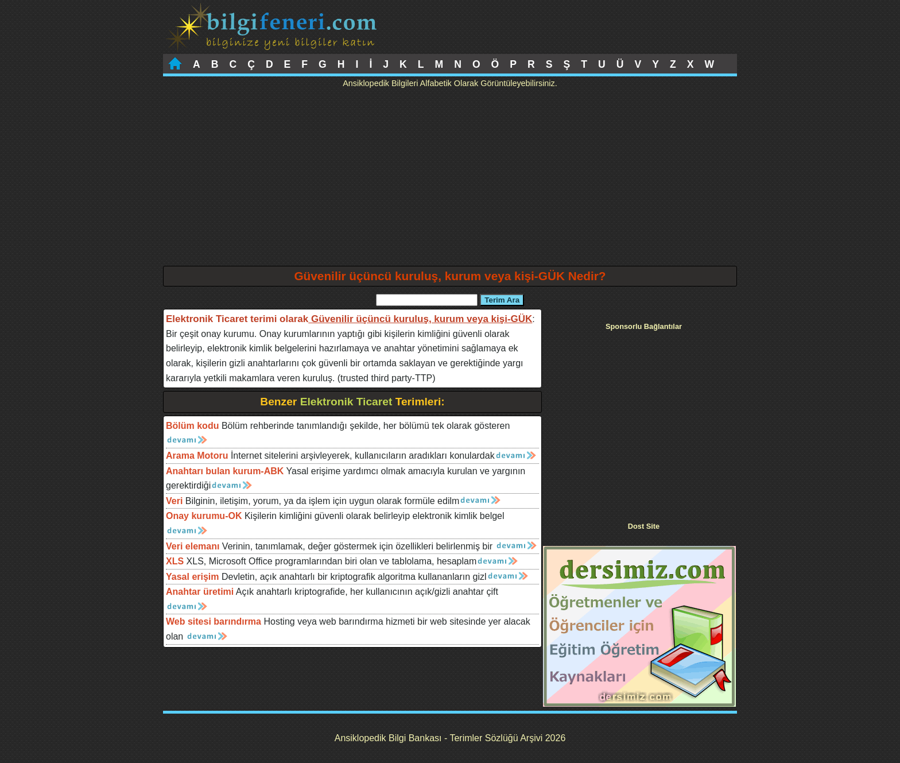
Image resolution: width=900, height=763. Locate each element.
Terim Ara (501, 300)
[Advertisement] (450, 179)
